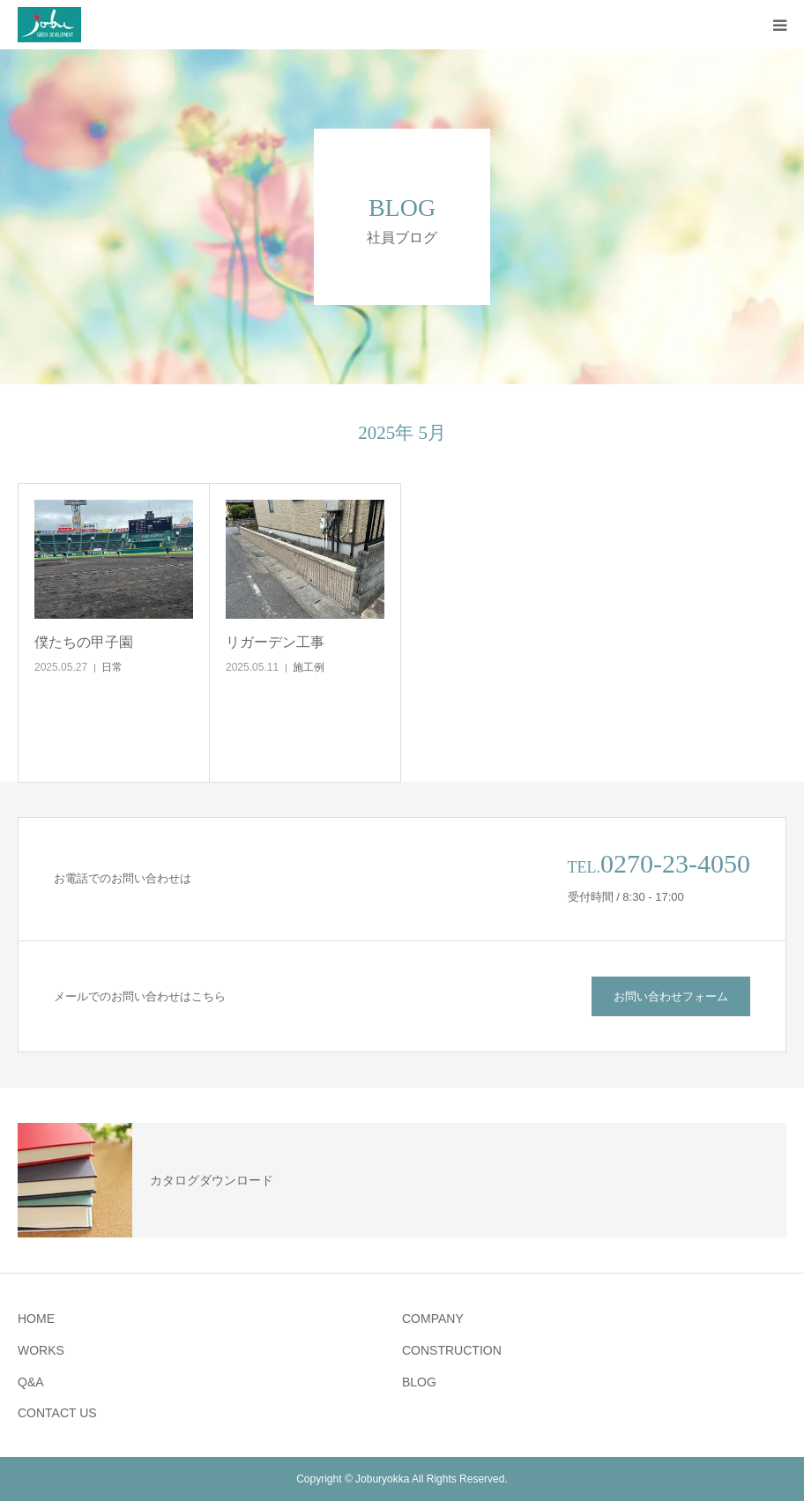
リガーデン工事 (275, 642)
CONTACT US (57, 1413)
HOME (36, 1319)
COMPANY (433, 1319)
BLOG (419, 1382)
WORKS (41, 1350)
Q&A (31, 1382)
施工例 (308, 667)
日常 (112, 667)
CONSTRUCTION (452, 1350)
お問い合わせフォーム (671, 996)
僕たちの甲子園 (83, 642)
